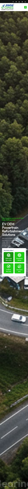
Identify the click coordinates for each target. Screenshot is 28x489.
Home (2, 9)
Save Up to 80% (19, 268)
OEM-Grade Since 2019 (8, 257)
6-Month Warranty (8, 268)
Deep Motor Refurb (19, 257)
